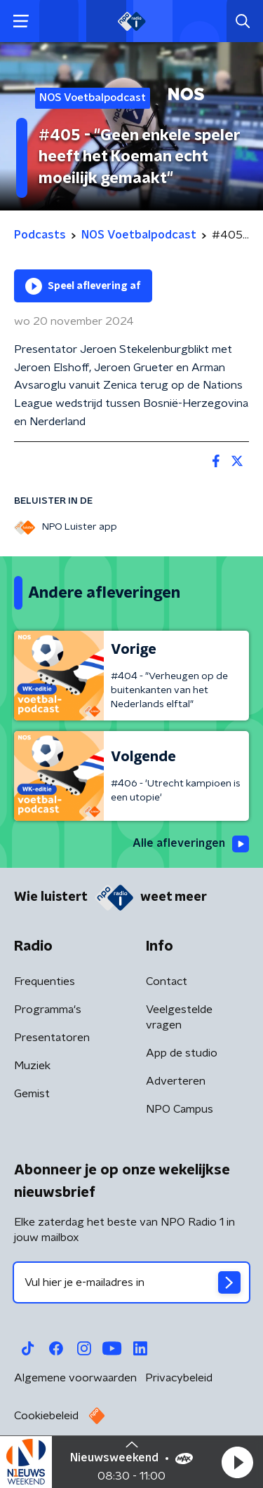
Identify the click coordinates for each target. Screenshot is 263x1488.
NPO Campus (179, 1109)
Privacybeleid (179, 1377)
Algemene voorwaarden (75, 1377)
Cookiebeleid (46, 1415)
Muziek (32, 1065)
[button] (237, 1462)
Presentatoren (52, 1037)
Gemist (32, 1093)
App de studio (181, 1053)
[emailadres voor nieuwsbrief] (131, 1282)
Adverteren (175, 1081)
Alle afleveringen (191, 844)
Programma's (47, 1009)
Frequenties (44, 981)
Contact (166, 981)
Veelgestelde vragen (179, 1017)
